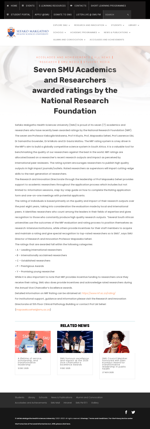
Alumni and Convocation (68, 40)
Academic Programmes (83, 32)
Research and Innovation (89, 25)
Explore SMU (60, 25)
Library (133, 25)
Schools (58, 32)
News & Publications (116, 32)
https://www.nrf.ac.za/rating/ (98, 293)
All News (102, 57)
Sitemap (84, 418)
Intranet (68, 402)
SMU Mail (55, 402)
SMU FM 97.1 (81, 402)
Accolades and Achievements (107, 40)
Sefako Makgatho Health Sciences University (36, 418)
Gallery (95, 402)
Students (116, 25)
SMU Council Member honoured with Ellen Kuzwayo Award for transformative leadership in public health (114, 363)
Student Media (97, 62)
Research (48, 62)
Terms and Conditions (98, 418)
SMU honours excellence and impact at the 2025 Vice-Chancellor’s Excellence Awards (74, 361)
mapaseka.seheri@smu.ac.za (33, 309)
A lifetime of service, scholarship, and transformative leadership (30, 361)
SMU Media (70, 62)
